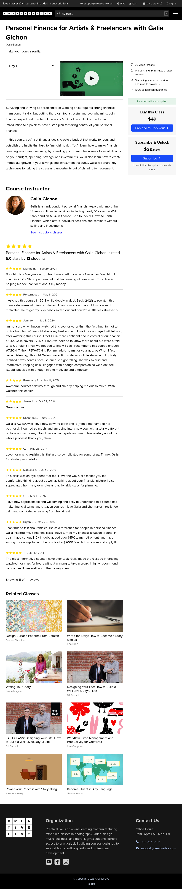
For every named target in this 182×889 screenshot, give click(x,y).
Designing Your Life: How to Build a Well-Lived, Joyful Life (91, 689)
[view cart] (134, 3)
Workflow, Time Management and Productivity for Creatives (90, 740)
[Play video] (91, 78)
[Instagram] (66, 862)
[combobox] (112, 13)
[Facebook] (57, 862)
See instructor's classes (46, 232)
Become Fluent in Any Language (90, 789)
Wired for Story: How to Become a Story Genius (95, 638)
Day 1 (13, 66)
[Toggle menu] (175, 13)
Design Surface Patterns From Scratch (32, 636)
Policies (91, 884)
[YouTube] (49, 862)
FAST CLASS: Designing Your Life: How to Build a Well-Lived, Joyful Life (33, 740)
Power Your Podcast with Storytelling (31, 789)
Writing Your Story (18, 687)
